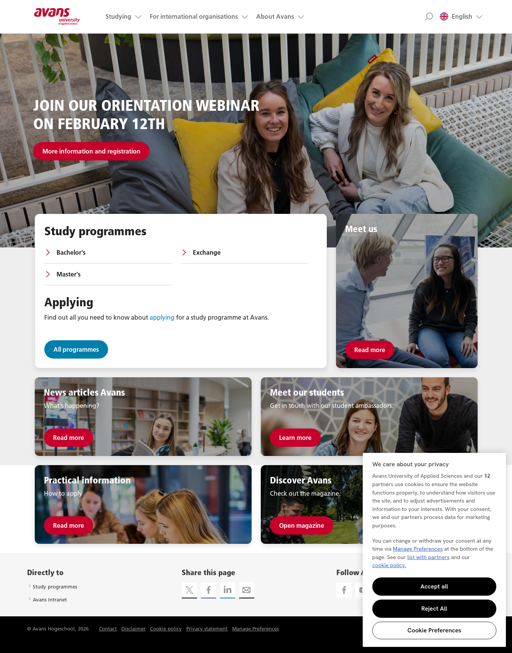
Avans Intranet (50, 599)
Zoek (429, 16)
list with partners (428, 557)
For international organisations (194, 16)
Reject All (434, 609)
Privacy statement (207, 629)
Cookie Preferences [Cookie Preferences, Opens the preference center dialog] (434, 630)
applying (162, 317)
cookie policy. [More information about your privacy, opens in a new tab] (389, 565)
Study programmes (55, 586)
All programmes (76, 349)
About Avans (275, 16)
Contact (108, 629)
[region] (434, 550)
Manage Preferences (255, 629)
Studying (118, 16)
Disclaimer (133, 629)
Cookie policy (166, 629)
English (455, 16)
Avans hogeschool (57, 16)
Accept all (434, 586)
